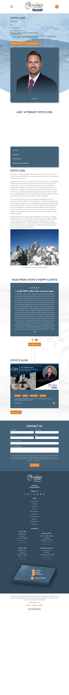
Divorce (34, 509)
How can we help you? (15, 446)
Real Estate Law (34, 521)
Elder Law (34, 519)
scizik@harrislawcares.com (19, 30)
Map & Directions (22, 540)
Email (36, 435)
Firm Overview (34, 501)
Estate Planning (34, 511)
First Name (13, 430)
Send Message (34, 465)
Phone (11, 435)
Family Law (34, 506)
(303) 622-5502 (34, 487)
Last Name (38, 430)
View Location (22, 542)
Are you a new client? (15, 440)
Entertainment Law (34, 516)
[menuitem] (28, 605)
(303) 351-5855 (16, 27)
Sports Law (34, 514)
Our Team (34, 504)
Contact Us (34, 524)
